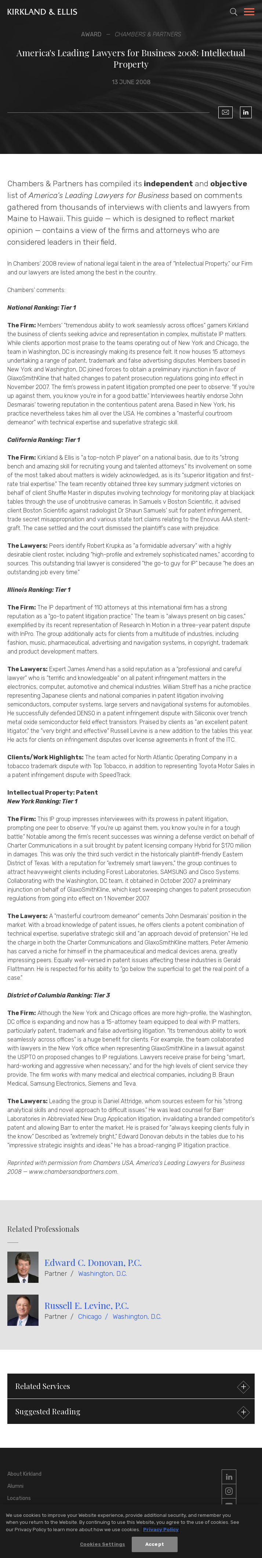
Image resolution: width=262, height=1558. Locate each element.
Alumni (15, 1486)
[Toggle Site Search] (233, 11)
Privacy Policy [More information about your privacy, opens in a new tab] (161, 1530)
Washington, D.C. (102, 1274)
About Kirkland (24, 1474)
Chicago (90, 1317)
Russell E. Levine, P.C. (86, 1305)
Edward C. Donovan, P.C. (93, 1262)
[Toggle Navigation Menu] (249, 12)
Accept (154, 1545)
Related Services (131, 1387)
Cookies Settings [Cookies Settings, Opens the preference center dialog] (102, 1545)
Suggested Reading (131, 1412)
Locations (19, 1498)
